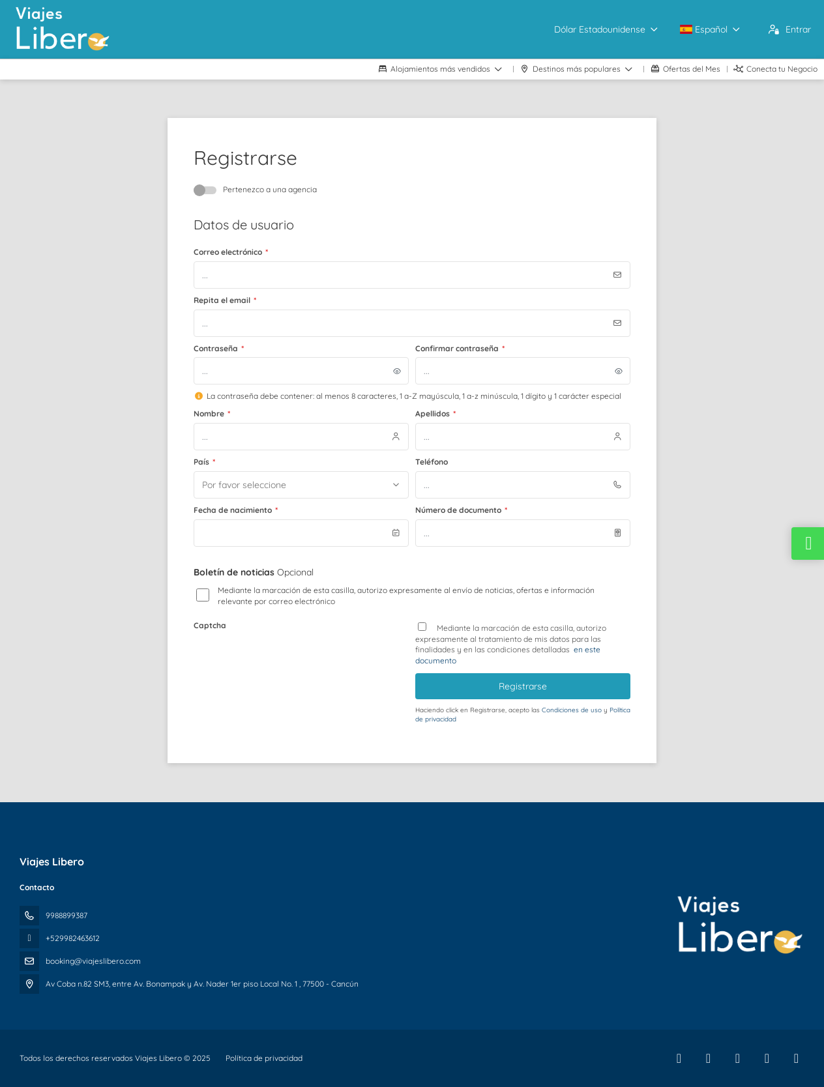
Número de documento (461, 510)
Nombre (212, 413)
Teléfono (431, 462)
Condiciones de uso (573, 710)
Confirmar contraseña (460, 348)
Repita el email (225, 300)
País (204, 462)
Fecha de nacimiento (236, 510)
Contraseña (219, 348)
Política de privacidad (264, 1058)
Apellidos (435, 413)
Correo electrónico (231, 252)
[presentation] (293, 660)
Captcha (210, 625)
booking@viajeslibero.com (93, 961)
